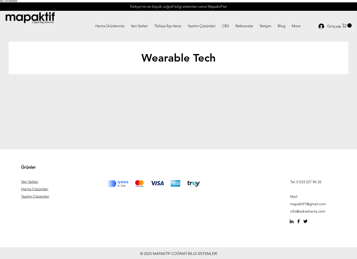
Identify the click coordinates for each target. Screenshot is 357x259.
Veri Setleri (29, 182)
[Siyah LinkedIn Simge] (291, 221)
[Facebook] (298, 221)
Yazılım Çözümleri (35, 196)
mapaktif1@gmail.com (308, 204)
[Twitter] (305, 221)
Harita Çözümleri (34, 189)
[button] (347, 25)
